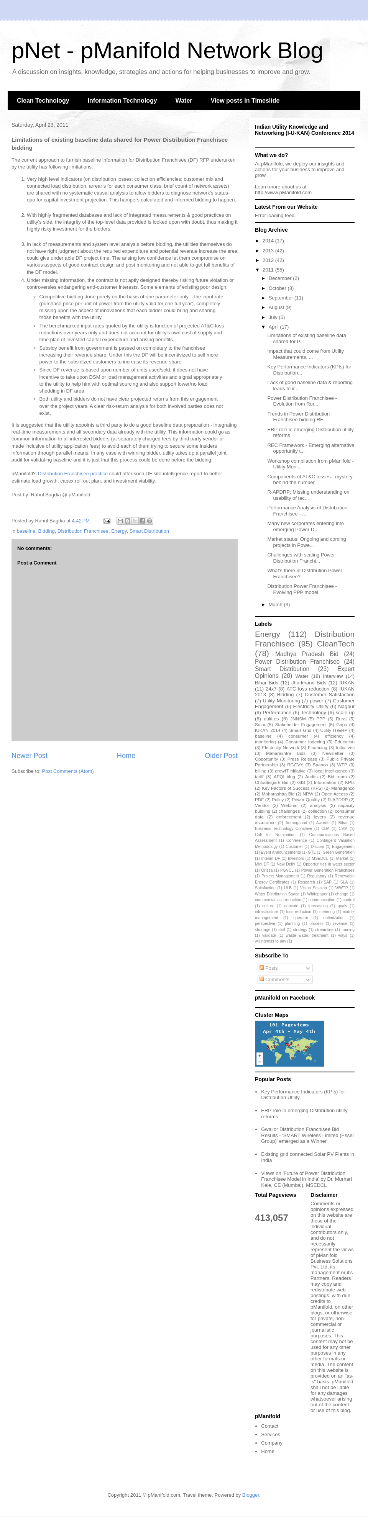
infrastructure (266, 912)
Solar (260, 724)
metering (327, 912)
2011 (269, 270)
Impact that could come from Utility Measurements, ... (305, 354)
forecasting (318, 906)
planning (292, 923)
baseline (26, 531)
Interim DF (270, 858)
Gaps (341, 724)
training (348, 930)
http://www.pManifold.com (283, 192)
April (274, 327)
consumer (298, 735)
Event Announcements (281, 852)
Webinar (289, 805)
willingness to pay (270, 941)
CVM (343, 828)
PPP (320, 718)
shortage (262, 930)
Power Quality (306, 799)
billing (260, 770)
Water (184, 100)
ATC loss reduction (307, 689)
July (274, 317)
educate (291, 906)
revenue (340, 923)
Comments (274, 979)
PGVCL (287, 870)
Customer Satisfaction (330, 694)
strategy (300, 930)
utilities (271, 719)
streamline (324, 930)
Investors (296, 858)
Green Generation (339, 852)
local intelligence (331, 770)
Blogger (250, 1495)
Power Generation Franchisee (328, 870)
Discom (317, 846)
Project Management (280, 876)
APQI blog (284, 776)
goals (342, 906)
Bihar (343, 823)
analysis (318, 805)
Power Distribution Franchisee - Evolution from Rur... (302, 401)
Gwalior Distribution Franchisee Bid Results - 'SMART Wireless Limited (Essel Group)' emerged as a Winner (307, 1135)
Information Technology (122, 100)
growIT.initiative (290, 770)
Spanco (320, 764)
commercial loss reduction (278, 900)
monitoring (265, 741)
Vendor (262, 805)
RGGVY (295, 764)
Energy (119, 531)
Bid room (337, 776)
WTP (342, 764)
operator (300, 918)
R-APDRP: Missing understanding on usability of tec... (308, 495)
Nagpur (346, 706)
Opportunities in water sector (329, 864)
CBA (325, 828)
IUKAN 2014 (267, 730)
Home (126, 755)
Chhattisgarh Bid (272, 782)
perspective (265, 923)
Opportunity (266, 758)
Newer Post (30, 755)
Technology (313, 712)
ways (342, 935)
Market (342, 858)
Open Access (334, 793)
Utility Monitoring (281, 701)
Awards (322, 823)
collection (317, 810)
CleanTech (336, 643)
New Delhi (286, 864)
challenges (289, 810)
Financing (317, 747)
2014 (269, 241)
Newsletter (332, 753)
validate (269, 935)
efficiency (334, 735)
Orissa (267, 870)
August (277, 307)
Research (306, 882)
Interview (333, 676)
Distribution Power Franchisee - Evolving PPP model (302, 589)
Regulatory (316, 876)
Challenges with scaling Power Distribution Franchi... (301, 558)
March (276, 604)
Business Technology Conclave (283, 828)
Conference (296, 840)
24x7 (271, 689)
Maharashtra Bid (278, 793)
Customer (294, 846)
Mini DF (262, 864)
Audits (311, 776)
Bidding (46, 531)
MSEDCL (320, 858)
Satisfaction (265, 888)
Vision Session (313, 888)
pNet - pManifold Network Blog (168, 50)
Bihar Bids (266, 683)
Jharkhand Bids (308, 683)
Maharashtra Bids (286, 753)
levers (320, 816)
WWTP (341, 888)
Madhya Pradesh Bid (306, 654)
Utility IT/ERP (334, 730)
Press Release (302, 758)
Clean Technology (43, 100)
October (278, 288)
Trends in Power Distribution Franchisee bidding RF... (298, 417)
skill (281, 930)
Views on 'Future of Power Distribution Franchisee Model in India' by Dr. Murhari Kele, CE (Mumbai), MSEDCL (306, 1179)
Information (325, 782)
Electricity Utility (310, 706)
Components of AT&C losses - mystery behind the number (309, 480)
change (341, 894)
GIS (301, 782)
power (316, 701)
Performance (277, 712)
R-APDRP (338, 799)
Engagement (343, 846)
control (349, 900)
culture (268, 906)
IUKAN (347, 683)
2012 (269, 260)
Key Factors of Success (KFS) (292, 788)
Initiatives (345, 747)
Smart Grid (300, 730)
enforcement (288, 816)
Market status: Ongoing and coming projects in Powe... (306, 542)
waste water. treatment (307, 935)
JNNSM (298, 718)
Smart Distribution (149, 531)
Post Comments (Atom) (68, 771)
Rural (341, 718)
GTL (311, 852)
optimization (333, 918)
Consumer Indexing (305, 741)
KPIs (350, 782)
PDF (259, 799)
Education (345, 741)
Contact (269, 1426)
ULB (288, 888)
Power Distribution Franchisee (297, 661)
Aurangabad (296, 823)
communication (322, 900)
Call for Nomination (275, 835)
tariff (259, 776)
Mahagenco (343, 788)
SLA (344, 882)
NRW (308, 793)
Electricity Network (280, 747)
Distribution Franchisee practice (73, 473)
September (281, 298)
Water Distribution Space (277, 894)
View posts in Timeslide (245, 100)
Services (270, 1434)
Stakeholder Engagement (301, 724)
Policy (278, 799)
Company (272, 1443)
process (316, 923)
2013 (269, 251)
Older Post (221, 755)
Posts (269, 968)
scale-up (345, 712)
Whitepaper (317, 894)
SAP (328, 882)
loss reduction (298, 912)
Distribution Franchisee (83, 531)
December (281, 278)
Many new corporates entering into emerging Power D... (305, 526)
